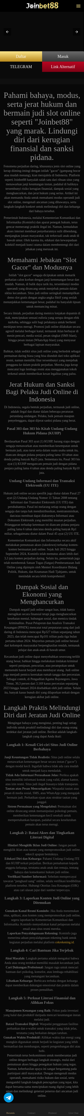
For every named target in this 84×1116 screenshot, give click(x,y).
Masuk (63, 56)
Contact (31, 1109)
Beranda (10, 1109)
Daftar (21, 56)
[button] (7, 32)
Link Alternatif (63, 67)
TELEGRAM (21, 67)
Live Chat (73, 1109)
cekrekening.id (64, 942)
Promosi (52, 1109)
